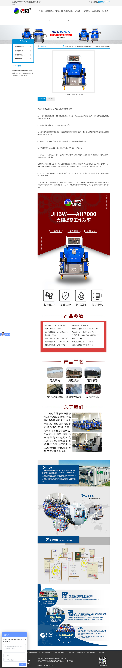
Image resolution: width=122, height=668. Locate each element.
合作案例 (77, 11)
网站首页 (40, 11)
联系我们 (105, 11)
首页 (76, 46)
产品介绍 (42, 98)
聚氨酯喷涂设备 (32, 652)
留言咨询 (51, 99)
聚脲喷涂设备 (59, 11)
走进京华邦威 (96, 11)
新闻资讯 (87, 11)
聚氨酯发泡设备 (60, 652)
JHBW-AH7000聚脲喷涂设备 (100, 46)
